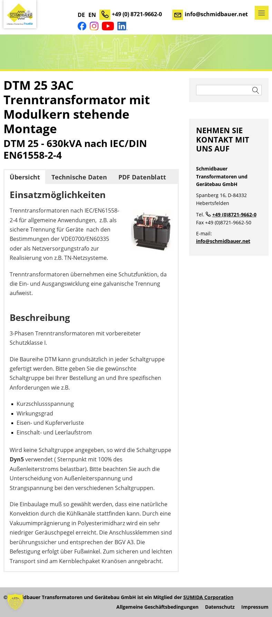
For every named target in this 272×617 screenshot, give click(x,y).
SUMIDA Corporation (208, 597)
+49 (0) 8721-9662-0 (137, 14)
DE (81, 15)
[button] (15, 602)
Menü (262, 13)
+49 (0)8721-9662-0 (234, 214)
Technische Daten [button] (79, 177)
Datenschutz (220, 607)
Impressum (255, 607)
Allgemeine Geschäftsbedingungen (157, 607)
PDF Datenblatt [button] (142, 177)
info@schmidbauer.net (216, 14)
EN (92, 15)
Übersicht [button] (25, 177)
